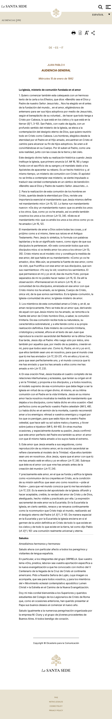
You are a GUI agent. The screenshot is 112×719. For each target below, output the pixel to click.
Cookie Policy (56, 706)
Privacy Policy (56, 710)
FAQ (56, 697)
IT (62, 47)
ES (56, 47)
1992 (19, 20)
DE (50, 47)
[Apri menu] (108, 7)
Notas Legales (56, 702)
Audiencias (9, 20)
